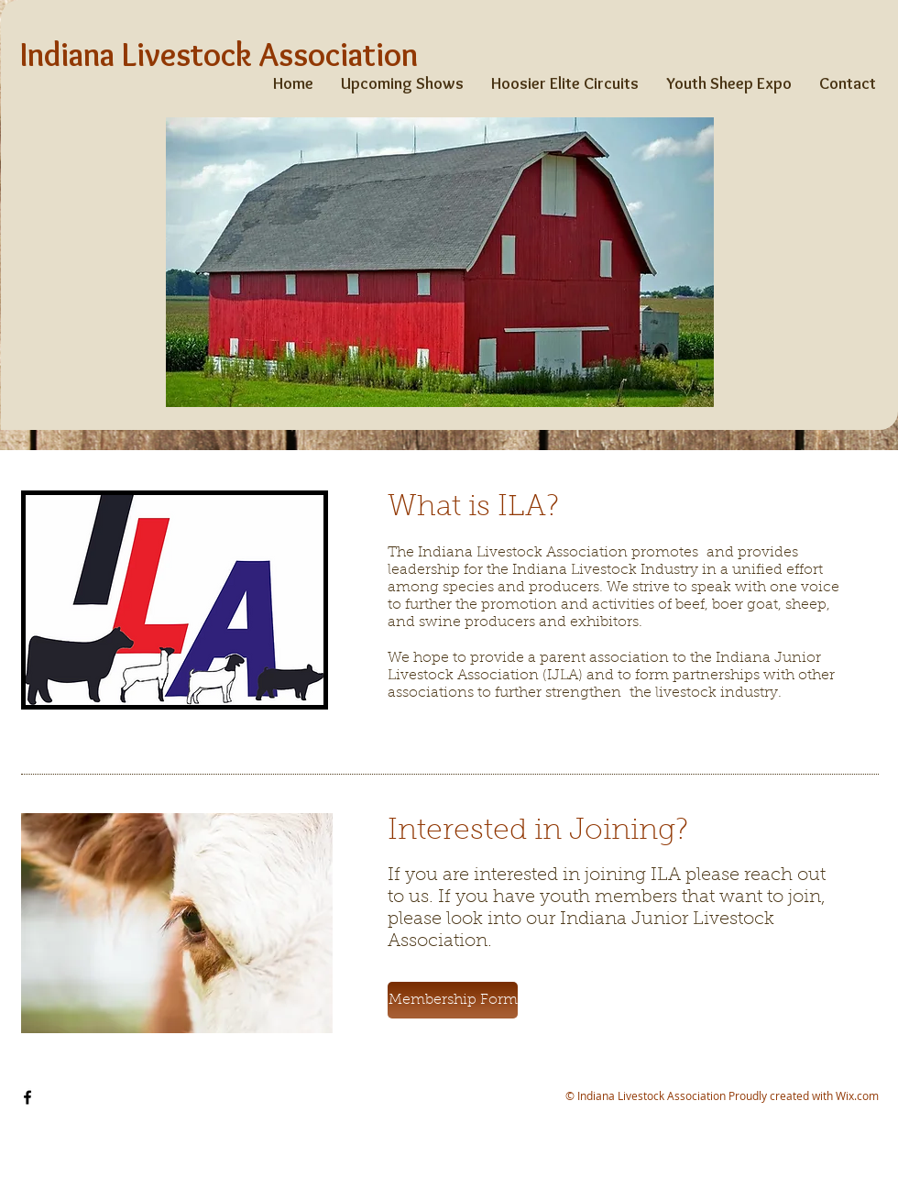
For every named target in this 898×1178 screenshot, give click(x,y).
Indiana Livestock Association (219, 54)
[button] (453, 1000)
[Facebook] (27, 1097)
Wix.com (857, 1095)
